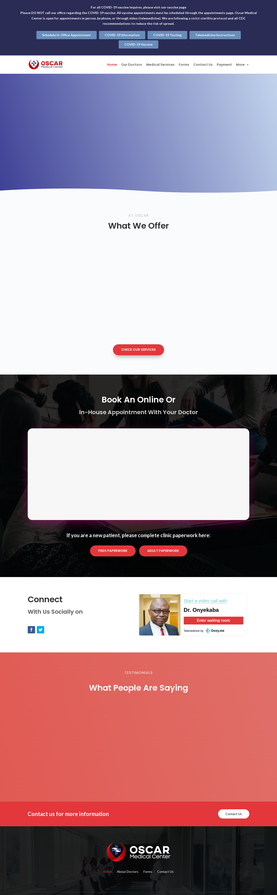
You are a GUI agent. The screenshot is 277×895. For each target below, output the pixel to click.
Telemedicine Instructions (215, 35)
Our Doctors (131, 65)
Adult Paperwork (163, 550)
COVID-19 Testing (167, 35)
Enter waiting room (213, 620)
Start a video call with (205, 600)
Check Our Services (138, 349)
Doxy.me (217, 630)
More (240, 65)
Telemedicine (192, 630)
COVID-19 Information (122, 35)
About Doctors (127, 871)
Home (112, 65)
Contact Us (203, 65)
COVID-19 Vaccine (138, 44)
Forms (184, 65)
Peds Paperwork (112, 550)
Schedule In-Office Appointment (66, 35)
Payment (224, 65)
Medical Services (160, 65)
